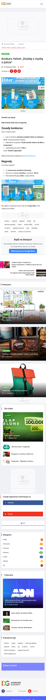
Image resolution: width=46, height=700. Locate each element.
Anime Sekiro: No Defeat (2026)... (22, 613)
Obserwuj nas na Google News (23, 251)
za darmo (7, 228)
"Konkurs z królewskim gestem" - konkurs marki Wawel (20, 354)
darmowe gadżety (10, 224)
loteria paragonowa (10, 654)
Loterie (5, 557)
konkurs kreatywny (9, 650)
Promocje (6, 548)
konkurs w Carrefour (25, 231)
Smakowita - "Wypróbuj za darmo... (22, 461)
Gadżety (5, 561)
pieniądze (34, 228)
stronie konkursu (29, 156)
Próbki (5, 539)
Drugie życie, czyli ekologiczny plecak (14, 390)
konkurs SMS (28, 224)
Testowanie (6, 544)
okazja (29, 221)
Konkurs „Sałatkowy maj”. (10, 317)
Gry (4, 565)
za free (37, 224)
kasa (27, 228)
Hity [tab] (23, 523)
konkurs (7, 221)
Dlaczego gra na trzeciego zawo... (22, 620)
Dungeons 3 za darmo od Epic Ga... (22, 454)
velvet (6, 231)
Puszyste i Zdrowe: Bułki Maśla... (22, 627)
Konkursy (21, 44)
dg (34, 221)
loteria (20, 224)
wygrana (21, 221)
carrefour (13, 231)
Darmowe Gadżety (8, 44)
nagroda (14, 221)
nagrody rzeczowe (18, 228)
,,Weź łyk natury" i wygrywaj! (20, 447)
